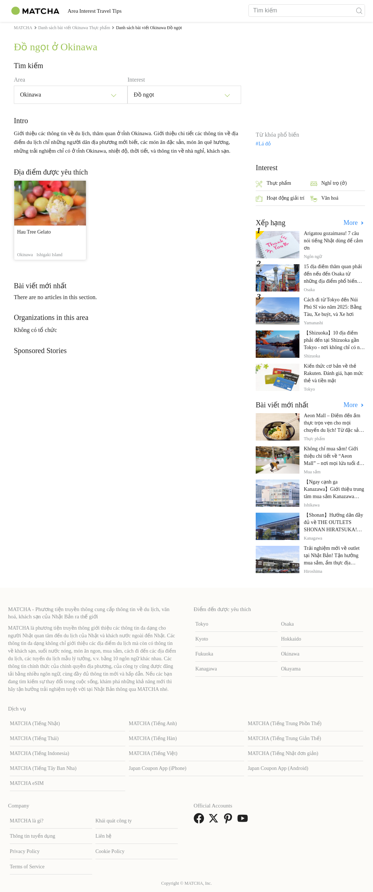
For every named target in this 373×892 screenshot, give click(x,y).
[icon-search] (359, 10)
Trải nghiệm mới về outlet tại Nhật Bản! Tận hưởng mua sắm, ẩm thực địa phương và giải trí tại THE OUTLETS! (332, 562)
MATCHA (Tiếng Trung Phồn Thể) (284, 723)
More (351, 222)
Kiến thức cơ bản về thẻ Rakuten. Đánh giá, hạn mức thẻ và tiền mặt (333, 373)
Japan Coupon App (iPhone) (157, 768)
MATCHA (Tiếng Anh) (153, 723)
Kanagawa (206, 669)
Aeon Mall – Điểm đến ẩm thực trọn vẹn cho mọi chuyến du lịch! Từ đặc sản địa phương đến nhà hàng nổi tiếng (332, 430)
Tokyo (201, 624)
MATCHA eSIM (27, 783)
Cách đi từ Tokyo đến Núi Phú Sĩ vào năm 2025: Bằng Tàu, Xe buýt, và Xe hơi (333, 307)
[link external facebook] (200, 821)
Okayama (291, 669)
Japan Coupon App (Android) (278, 768)
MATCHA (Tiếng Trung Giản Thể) (284, 738)
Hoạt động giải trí (280, 198)
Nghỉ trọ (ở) (328, 183)
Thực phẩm (273, 183)
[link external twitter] (214, 821)
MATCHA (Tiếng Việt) (153, 753)
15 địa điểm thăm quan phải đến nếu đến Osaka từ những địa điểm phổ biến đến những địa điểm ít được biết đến (333, 281)
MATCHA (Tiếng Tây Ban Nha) (43, 768)
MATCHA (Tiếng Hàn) (153, 738)
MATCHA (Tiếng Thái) (34, 738)
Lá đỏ (265, 143)
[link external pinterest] (229, 821)
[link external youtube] (244, 821)
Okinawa (290, 654)
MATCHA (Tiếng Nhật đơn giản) (283, 753)
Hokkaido (291, 639)
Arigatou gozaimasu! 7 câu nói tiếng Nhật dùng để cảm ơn (333, 241)
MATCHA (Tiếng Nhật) (35, 723)
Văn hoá (324, 198)
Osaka (287, 624)
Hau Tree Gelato (34, 232)
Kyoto (201, 639)
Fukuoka (204, 654)
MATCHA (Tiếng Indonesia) (39, 753)
